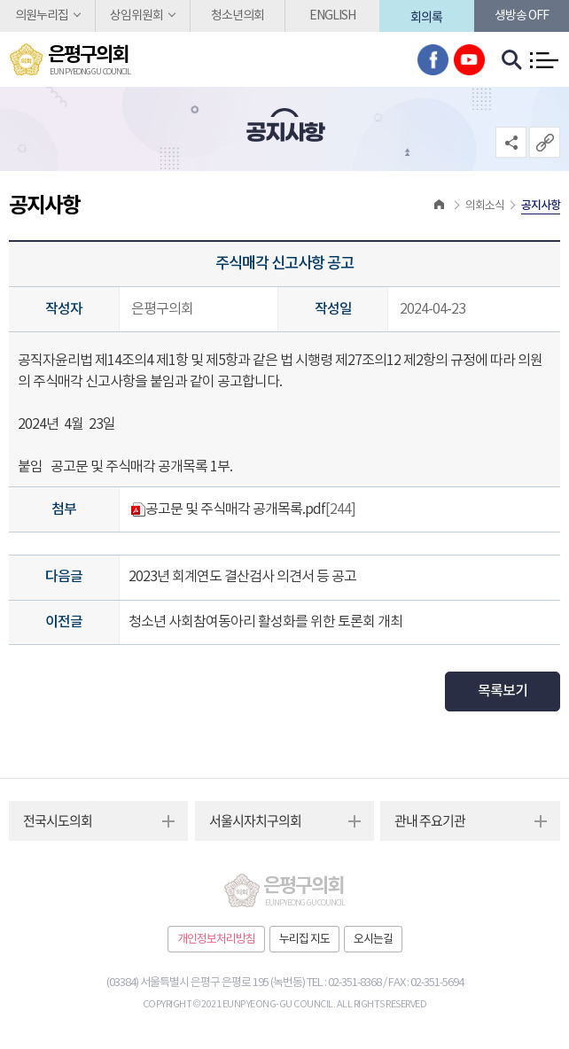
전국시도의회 (57, 820)
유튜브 (469, 59)
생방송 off (522, 16)
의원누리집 (41, 16)
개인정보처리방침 (216, 939)
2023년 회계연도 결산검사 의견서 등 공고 (242, 577)
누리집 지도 (304, 939)
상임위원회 (136, 16)
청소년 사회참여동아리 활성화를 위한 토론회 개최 (265, 622)
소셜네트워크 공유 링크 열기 (510, 142)
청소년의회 (237, 16)
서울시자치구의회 (255, 820)
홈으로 (439, 205)
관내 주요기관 (429, 820)
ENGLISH (332, 16)
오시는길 (373, 939)
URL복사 (544, 142)
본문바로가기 (0, 0)
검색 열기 (512, 60)
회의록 (426, 16)
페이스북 (432, 59)
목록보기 (502, 691)
